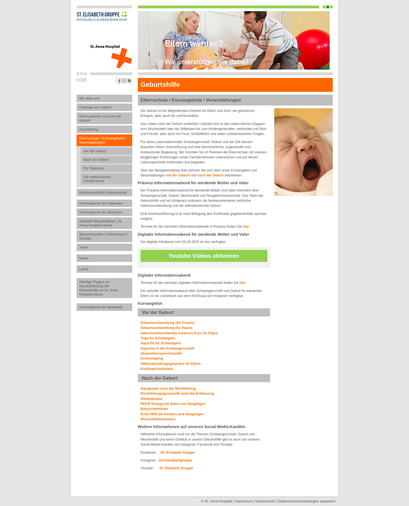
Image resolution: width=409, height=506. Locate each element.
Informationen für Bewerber (101, 307)
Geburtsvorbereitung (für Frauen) (168, 323)
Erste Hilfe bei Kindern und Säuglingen (172, 414)
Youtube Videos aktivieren (203, 256)
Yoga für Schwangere (158, 338)
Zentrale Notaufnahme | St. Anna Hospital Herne (101, 223)
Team (83, 247)
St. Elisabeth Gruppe (176, 468)
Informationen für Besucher (101, 212)
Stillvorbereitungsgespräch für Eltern (171, 364)
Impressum (244, 501)
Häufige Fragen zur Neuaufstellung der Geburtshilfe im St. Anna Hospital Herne (98, 288)
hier (246, 227)
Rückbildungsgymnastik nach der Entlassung (177, 394)
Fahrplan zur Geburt (95, 107)
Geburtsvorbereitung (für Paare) (166, 328)
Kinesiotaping (152, 358)
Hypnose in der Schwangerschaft (167, 348)
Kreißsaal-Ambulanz (157, 369)
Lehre (84, 269)
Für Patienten (94, 168)
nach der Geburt (210, 175)
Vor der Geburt (95, 151)
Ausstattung (88, 129)
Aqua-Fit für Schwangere (161, 343)
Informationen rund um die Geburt (100, 118)
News (83, 258)
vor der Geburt (178, 175)
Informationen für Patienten (101, 203)
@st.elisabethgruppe (175, 460)
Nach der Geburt (96, 160)
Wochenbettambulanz (158, 419)
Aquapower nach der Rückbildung (168, 388)
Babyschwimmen (154, 409)
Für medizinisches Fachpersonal (97, 179)
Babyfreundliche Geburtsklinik (103, 192)
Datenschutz (265, 501)
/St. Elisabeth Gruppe (177, 453)
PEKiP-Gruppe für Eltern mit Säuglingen (173, 404)
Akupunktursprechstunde (161, 353)
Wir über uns (89, 98)
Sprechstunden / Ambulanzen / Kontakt (103, 236)
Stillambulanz (152, 399)
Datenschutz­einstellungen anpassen (306, 501)
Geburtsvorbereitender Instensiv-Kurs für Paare (179, 333)
